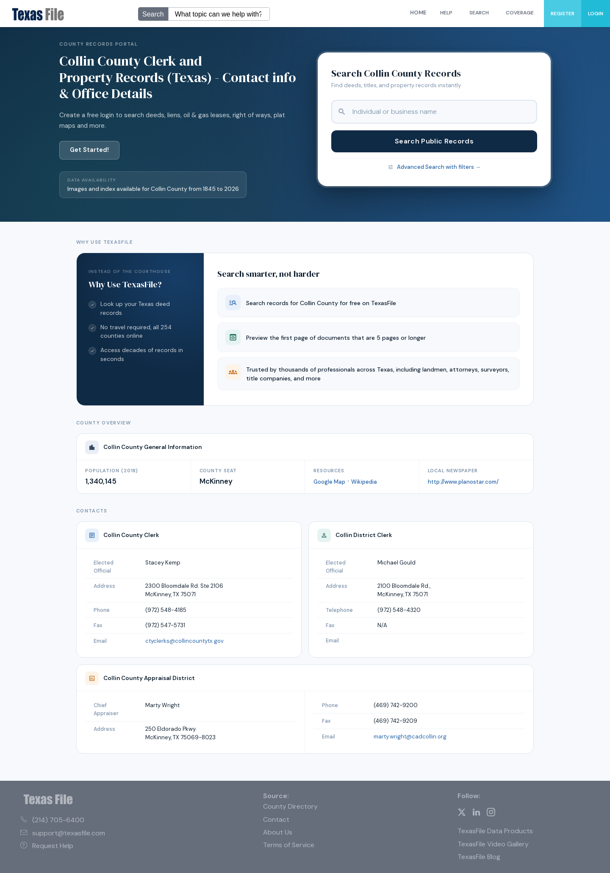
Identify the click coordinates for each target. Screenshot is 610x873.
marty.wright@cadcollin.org (410, 736)
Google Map (329, 481)
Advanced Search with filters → (439, 167)
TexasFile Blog (479, 856)
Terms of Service (288, 844)
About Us (277, 832)
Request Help (46, 845)
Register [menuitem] (562, 13)
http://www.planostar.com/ (463, 481)
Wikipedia (364, 481)
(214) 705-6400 (52, 819)
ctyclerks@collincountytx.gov (184, 640)
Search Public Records (434, 141)
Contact (276, 819)
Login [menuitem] (595, 13)
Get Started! (89, 150)
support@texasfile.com (62, 833)
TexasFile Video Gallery (493, 844)
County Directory (290, 806)
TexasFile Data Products (495, 830)
